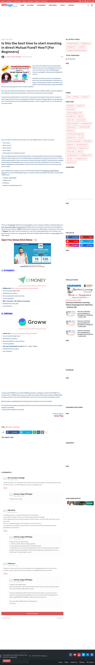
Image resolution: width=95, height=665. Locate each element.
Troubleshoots (81, 159)
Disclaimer (9, 1)
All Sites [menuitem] (30, 5)
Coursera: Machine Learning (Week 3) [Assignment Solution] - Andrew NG (85, 314)
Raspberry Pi (86, 155)
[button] (88, 5)
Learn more (13, 657)
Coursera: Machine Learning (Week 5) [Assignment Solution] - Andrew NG (85, 323)
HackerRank (84, 127)
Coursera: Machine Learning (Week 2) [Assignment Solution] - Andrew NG (79, 304)
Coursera (81, 120)
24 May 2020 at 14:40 (13, 565)
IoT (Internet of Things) (75, 134)
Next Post (60, 618)
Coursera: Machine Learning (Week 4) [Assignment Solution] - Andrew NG (85, 333)
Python (70, 151)
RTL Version (44, 1)
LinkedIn (71, 137)
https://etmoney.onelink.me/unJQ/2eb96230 (24, 288)
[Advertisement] (47, 23)
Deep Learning (72, 123)
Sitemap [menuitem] (71, 5)
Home (3, 1)
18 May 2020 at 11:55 (19, 496)
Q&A (80, 151)
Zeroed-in (16, 427)
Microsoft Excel (82, 144)
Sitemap (37, 1)
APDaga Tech (71, 47)
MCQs (70, 144)
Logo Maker (81, 47)
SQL (69, 159)
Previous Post (6, 618)
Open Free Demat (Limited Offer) (32, 266)
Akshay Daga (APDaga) (23, 494)
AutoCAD (71, 116)
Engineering (71, 127)
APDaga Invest (85, 43)
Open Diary (9, 39)
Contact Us (30, 1)
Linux (80, 137)
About (24, 1)
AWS (80, 116)
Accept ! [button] (6, 661)
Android (70, 106)
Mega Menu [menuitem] (53, 5)
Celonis (70, 120)
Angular (80, 106)
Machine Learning (74, 141)
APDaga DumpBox (72, 43)
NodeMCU (71, 148)
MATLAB (87, 141)
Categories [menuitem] (41, 5)
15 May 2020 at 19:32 (13, 479)
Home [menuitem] (22, 5)
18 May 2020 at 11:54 (19, 539)
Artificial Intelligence (74, 113)
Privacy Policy (17, 1)
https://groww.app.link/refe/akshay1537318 (24, 333)
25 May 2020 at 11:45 (19, 581)
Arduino (70, 109)
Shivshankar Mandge (16, 478)
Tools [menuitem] (62, 5)
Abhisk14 (11, 510)
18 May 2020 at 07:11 (12, 512)
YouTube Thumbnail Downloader (76, 50)
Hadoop (70, 130)
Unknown (11, 563)
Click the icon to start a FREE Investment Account (32, 286)
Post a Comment (32, 613)
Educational (86, 123)
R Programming (72, 155)
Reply (5, 488)
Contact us (85, 97)
